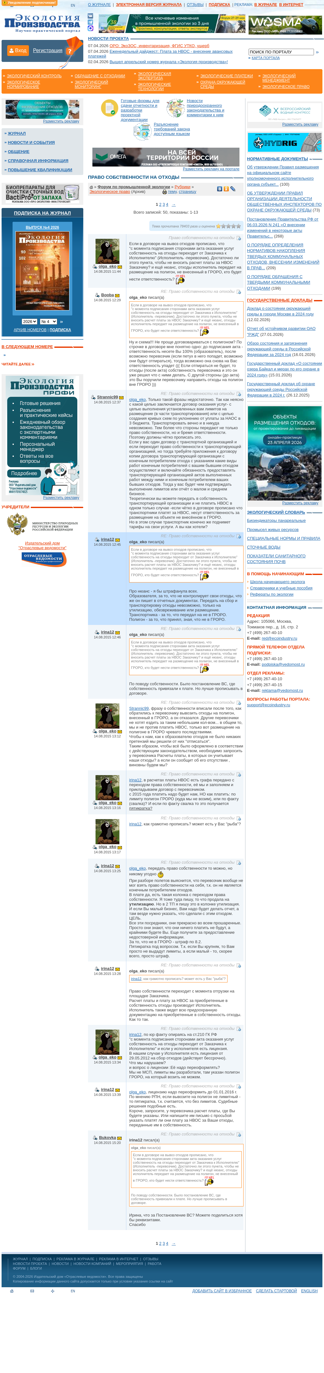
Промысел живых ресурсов (273, 529)
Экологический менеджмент (279, 78)
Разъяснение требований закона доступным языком (172, 129)
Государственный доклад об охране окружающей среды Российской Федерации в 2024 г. (281, 389)
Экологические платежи (226, 76)
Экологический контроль (34, 76)
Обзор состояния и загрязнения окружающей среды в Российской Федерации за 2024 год (278, 349)
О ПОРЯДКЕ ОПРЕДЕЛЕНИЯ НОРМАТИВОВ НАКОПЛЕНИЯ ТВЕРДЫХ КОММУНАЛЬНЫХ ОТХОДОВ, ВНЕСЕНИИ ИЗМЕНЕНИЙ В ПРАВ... (283, 256)
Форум (19, 1268)
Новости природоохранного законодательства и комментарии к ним (205, 107)
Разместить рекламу (61, 121)
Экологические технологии (154, 86)
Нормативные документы (277, 158)
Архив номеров (30, 330)
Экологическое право (286, 87)
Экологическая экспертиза (154, 76)
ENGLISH (309, 1291)
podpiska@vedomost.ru (283, 664)
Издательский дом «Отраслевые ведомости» (70, 1276)
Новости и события (31, 142)
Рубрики (182, 186)
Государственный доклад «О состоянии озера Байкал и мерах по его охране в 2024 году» (284, 369)
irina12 (107, 539)
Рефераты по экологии (272, 594)
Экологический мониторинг (91, 84)
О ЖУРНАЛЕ (99, 5)
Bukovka (107, 1137)
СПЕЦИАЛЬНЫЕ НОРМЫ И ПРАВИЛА (284, 538)
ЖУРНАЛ (20, 1259)
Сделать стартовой (276, 1291)
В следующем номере (27, 346)
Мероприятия (129, 1264)
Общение (19, 151)
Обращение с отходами (100, 76)
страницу (187, 191)
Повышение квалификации (40, 169)
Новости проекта (108, 38)
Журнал (17, 133)
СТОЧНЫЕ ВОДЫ (263, 547)
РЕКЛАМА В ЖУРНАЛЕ (75, 1259)
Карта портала (266, 58)
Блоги (36, 1268)
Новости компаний (92, 1264)
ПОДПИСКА (42, 1259)
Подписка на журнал (42, 213)
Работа (154, 1264)
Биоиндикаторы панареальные (276, 520)
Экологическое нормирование (23, 84)
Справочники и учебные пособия (281, 588)
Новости (60, 1264)
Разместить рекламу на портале (211, 169)
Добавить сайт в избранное (222, 1291)
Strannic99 (107, 397)
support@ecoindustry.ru (268, 705)
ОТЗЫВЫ (195, 5)
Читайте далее (16, 364)
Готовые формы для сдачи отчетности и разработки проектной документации (140, 110)
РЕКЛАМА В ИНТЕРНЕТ (118, 1259)
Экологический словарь (276, 512)
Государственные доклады (279, 300)
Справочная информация (38, 160)
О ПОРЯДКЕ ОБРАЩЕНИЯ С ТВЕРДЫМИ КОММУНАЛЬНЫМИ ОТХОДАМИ (278, 282)
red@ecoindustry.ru (279, 638)
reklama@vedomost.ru (282, 690)
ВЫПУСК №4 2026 (42, 227)
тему (172, 191)
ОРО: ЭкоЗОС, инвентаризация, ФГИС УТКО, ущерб (159, 45)
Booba (107, 295)
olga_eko (107, 266)
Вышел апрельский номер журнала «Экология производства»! (169, 61)
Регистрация (48, 50)
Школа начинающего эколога (277, 581)
